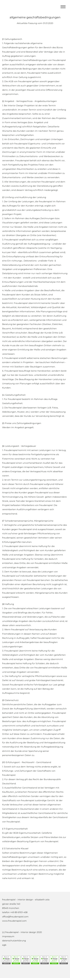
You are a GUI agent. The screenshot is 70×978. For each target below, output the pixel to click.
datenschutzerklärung (14, 940)
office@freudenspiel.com (15, 916)
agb (4, 945)
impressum (8, 936)
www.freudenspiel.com (14, 921)
